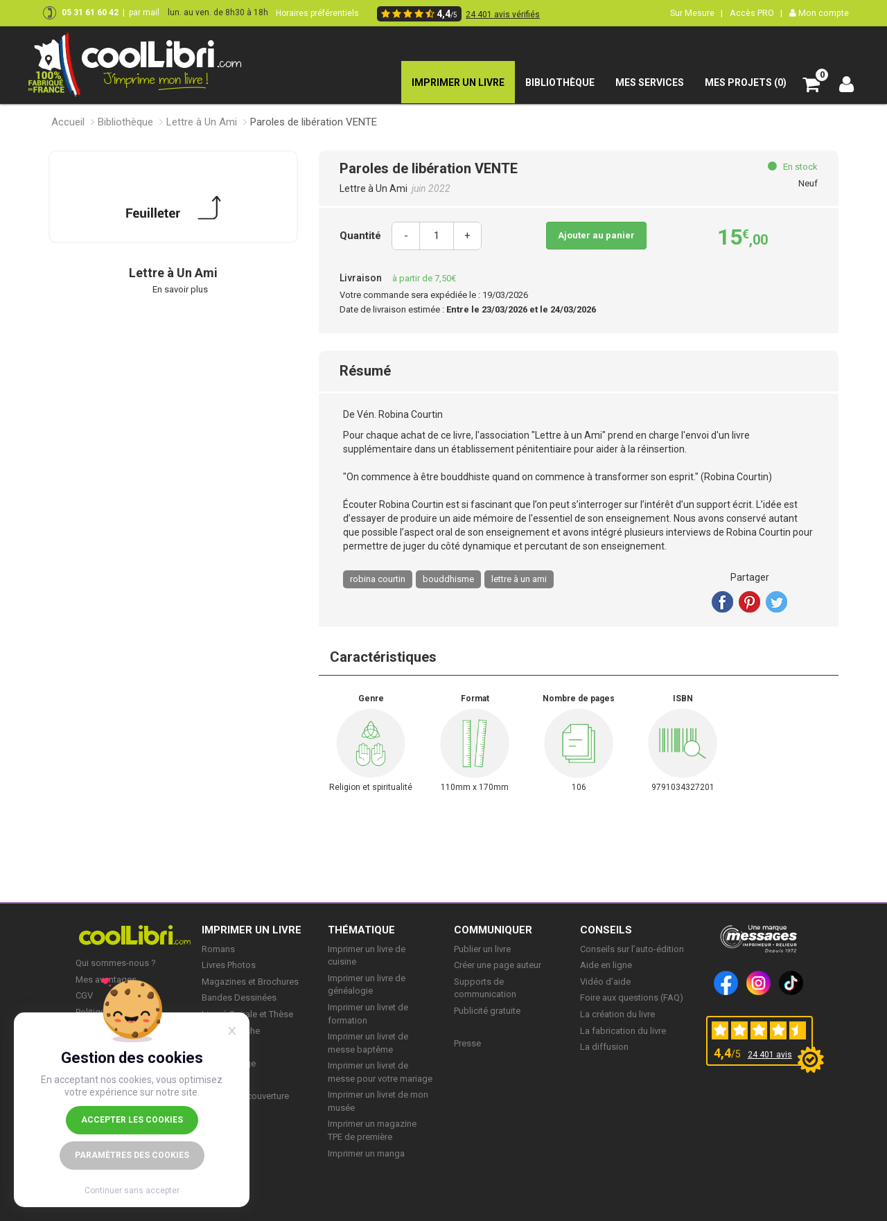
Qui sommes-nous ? (116, 963)
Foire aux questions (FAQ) (631, 997)
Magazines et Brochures (250, 981)
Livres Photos (229, 965)
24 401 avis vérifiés (503, 14)
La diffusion (604, 1047)
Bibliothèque (125, 122)
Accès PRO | (756, 13)
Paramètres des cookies (132, 1155)
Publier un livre (482, 949)
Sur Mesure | (696, 13)
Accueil (68, 122)
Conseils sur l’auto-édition (632, 949)
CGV (84, 995)
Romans (218, 949)
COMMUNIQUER (493, 930)
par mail (144, 12)
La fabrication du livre (623, 1031)
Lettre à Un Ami (201, 122)
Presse (467, 1043)
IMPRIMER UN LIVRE (251, 930)
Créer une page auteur (497, 965)
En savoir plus (180, 289)
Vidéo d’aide (605, 981)
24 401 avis (770, 1055)
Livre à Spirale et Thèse (247, 1014)
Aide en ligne (606, 965)
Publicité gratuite (487, 1010)
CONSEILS (606, 930)
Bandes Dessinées (239, 997)
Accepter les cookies (132, 1120)
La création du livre (617, 1014)
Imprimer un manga (366, 1153)
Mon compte (819, 13)
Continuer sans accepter (132, 1190)
